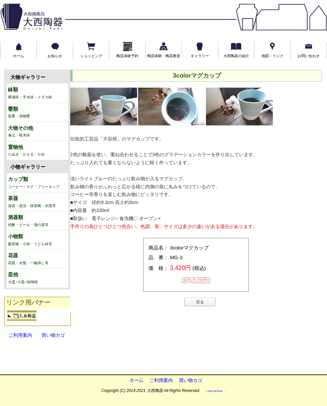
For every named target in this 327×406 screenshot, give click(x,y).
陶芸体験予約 (127, 49)
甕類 (37, 112)
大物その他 (37, 131)
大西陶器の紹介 (236, 49)
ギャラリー (200, 49)
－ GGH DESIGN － (215, 391)
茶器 (37, 202)
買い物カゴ (51, 335)
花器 (37, 259)
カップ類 (37, 183)
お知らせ (54, 49)
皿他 (37, 278)
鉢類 (37, 93)
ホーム (18, 49)
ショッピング (91, 49)
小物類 (37, 240)
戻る (200, 302)
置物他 (37, 150)
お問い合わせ (309, 49)
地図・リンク (272, 49)
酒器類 (37, 221)
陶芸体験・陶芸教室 (163, 49)
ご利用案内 (20, 335)
